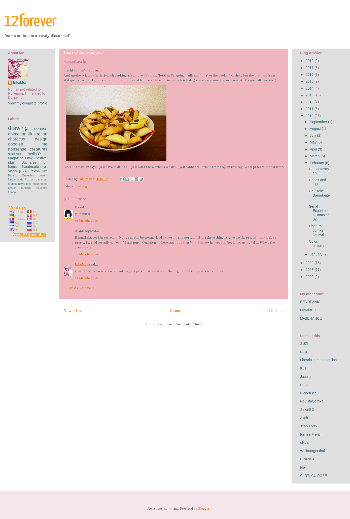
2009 (310, 263)
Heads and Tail (317, 182)
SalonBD (307, 409)
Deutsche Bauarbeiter (319, 195)
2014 (310, 88)
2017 (310, 68)
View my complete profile (27, 103)
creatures (38, 149)
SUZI (304, 344)
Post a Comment (82, 288)
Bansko (12, 175)
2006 (310, 277)
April (314, 149)
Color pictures (317, 243)
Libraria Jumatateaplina (318, 360)
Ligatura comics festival (316, 230)
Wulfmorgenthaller (314, 451)
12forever (30, 22)
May (313, 142)
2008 (310, 270)
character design (27, 139)
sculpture (41, 187)
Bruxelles (28, 175)
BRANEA (307, 459)
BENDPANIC (310, 302)
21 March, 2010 (86, 278)
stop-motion (17, 154)
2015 (310, 81)
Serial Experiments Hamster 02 (320, 212)
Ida (302, 467)
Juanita (305, 377)
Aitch (304, 418)
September (319, 122)
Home (174, 310)
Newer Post (73, 310)
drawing (18, 128)
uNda (304, 442)
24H (26, 171)
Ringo (304, 385)
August (316, 129)
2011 (310, 109)
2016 (310, 74)
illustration (37, 134)
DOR (43, 167)
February (317, 163)
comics (40, 128)
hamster (14, 167)
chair (44, 179)
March (315, 156)
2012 (310, 102)
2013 (310, 95)
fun (45, 162)
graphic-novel (16, 183)
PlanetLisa (308, 393)
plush (12, 162)
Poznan (29, 179)
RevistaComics (312, 401)
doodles (15, 144)
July (313, 135)
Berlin (32, 154)
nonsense (17, 149)
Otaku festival (36, 158)
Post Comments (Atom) (184, 324)
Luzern (43, 175)
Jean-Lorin (308, 426)
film (44, 171)
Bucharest (29, 162)
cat (38, 179)
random (26, 187)
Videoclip (14, 171)
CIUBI (304, 352)
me (44, 144)
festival (35, 171)
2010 (310, 116)
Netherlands (15, 179)
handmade (30, 167)
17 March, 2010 (86, 254)
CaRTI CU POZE (313, 476)
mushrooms (40, 183)
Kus (303, 368)
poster (12, 187)
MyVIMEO (308, 310)
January (316, 254)
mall (28, 183)
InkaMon (81, 265)
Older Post (274, 310)
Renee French (311, 434)
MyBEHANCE (311, 318)
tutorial (12, 192)
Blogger (203, 509)
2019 (310, 61)
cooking (81, 186)
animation (17, 134)
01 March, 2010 (86, 221)
